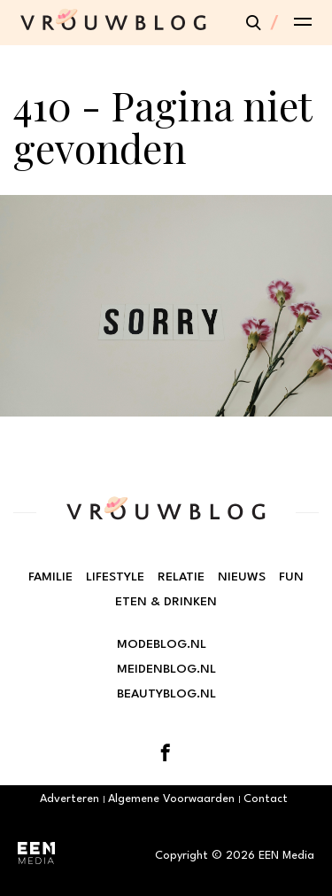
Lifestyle (115, 577)
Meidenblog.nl (166, 669)
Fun (291, 577)
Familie (50, 577)
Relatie (181, 577)
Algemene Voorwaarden (171, 799)
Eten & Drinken (166, 602)
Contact (265, 799)
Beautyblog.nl (166, 694)
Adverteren (69, 799)
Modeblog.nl (161, 644)
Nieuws (242, 577)
